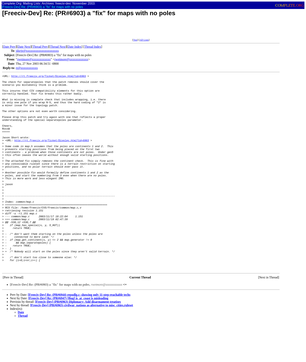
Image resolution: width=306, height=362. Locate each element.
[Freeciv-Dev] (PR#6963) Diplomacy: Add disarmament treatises (78, 341)
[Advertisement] (73, 29)
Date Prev (9, 46)
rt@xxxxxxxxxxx (27, 68)
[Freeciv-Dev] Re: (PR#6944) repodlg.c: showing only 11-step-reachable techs (79, 334)
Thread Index (92, 46)
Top (135, 39)
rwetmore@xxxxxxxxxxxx (34, 59)
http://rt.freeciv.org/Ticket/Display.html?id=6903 (48, 76)
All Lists (144, 39)
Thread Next (58, 46)
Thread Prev (40, 46)
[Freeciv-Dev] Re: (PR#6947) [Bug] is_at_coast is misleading (68, 337)
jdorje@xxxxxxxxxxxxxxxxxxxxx (37, 50)
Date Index (75, 46)
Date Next (24, 46)
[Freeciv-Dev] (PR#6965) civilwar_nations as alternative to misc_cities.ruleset (81, 344)
